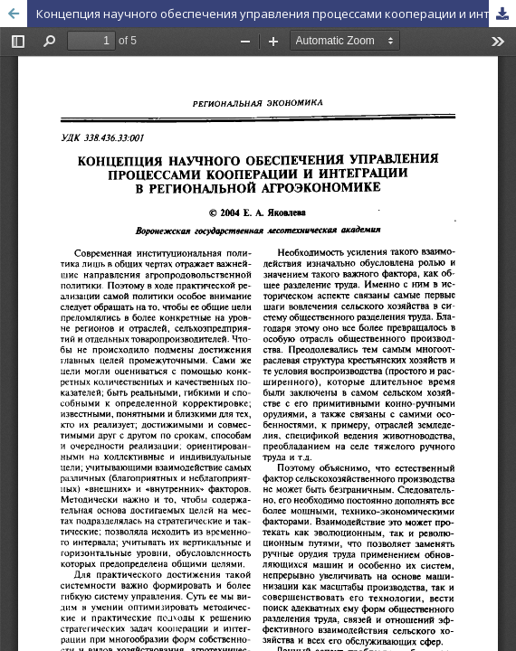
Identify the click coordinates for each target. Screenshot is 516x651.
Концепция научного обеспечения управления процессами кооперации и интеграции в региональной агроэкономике (276, 13)
